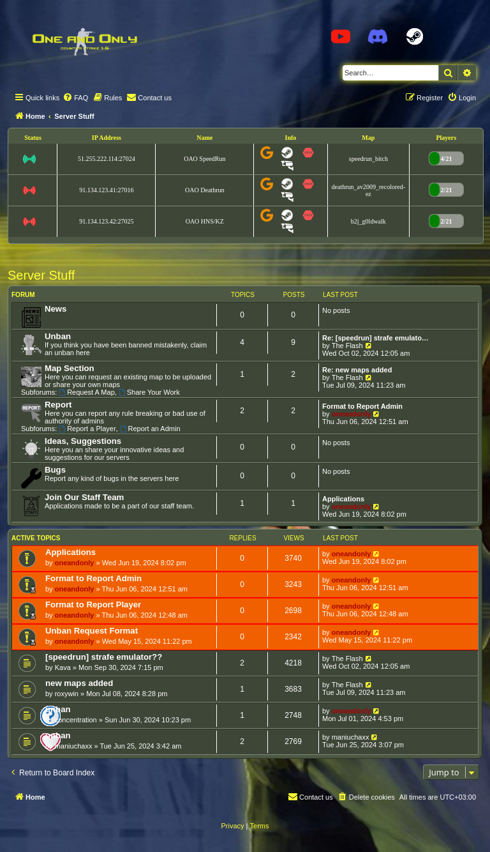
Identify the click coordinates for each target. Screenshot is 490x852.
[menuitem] (75, 97)
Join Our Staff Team (84, 497)
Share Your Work (149, 392)
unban (58, 709)
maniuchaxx (74, 746)
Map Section (69, 368)
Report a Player (87, 428)
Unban (58, 336)
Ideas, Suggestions (83, 441)
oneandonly (351, 414)
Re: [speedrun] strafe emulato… (375, 338)
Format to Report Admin (362, 406)
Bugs (55, 470)
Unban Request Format (91, 630)
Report (58, 404)
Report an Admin (150, 428)
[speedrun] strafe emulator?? (103, 657)
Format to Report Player (93, 604)
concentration (76, 720)
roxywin (66, 693)
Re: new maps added (357, 370)
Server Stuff (41, 275)
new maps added (79, 683)
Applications (343, 499)
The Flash (347, 345)
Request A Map (86, 392)
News (55, 309)
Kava (63, 667)
